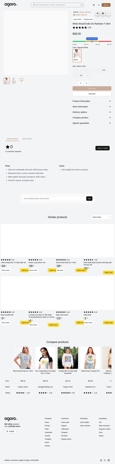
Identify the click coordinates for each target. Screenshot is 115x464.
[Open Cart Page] (99, 5)
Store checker (85, 426)
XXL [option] (103, 70)
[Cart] (99, 5)
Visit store (92, 94)
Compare (64, 432)
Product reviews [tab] (12, 139)
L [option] (91, 70)
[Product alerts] (108, 13)
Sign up (106, 5)
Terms (47, 442)
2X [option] (81, 75)
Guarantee (48, 432)
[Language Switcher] (10, 431)
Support (64, 426)
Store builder (84, 422)
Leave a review (102, 148)
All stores (64, 436)
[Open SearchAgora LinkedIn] (109, 460)
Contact (47, 436)
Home (47, 422)
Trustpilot (48, 439)
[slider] (92, 41)
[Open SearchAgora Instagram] (101, 460)
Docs (101, 432)
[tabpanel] (57, 148)
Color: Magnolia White (80, 47)
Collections (65, 429)
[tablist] (57, 139)
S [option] (80, 70)
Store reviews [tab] (27, 139)
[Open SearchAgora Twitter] (105, 460)
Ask (89, 198)
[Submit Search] (81, 5)
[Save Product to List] (103, 13)
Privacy (47, 446)
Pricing (47, 426)
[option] (77, 55)
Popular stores (66, 439)
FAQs (47, 429)
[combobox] (101, 217)
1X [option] (75, 75)
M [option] (86, 70)
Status (101, 436)
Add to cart (26, 270)
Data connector (104, 426)
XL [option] (97, 70)
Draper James (81, 15)
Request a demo (105, 429)
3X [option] (87, 75)
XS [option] (75, 70)
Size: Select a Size (79, 66)
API (100, 422)
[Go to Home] (11, 5)
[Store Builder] (94, 5)
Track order (65, 422)
